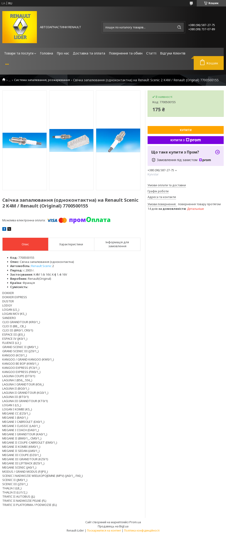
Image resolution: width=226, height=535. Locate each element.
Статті (151, 53)
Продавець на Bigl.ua (113, 526)
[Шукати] (179, 27)
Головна (46, 53)
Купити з (185, 140)
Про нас (63, 53)
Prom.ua (135, 522)
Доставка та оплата (89, 53)
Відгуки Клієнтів (172, 53)
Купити (186, 130)
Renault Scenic (41, 266)
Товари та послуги (18, 53)
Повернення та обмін (126, 53)
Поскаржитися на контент (104, 530)
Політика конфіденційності (142, 530)
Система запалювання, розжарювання (42, 80)
